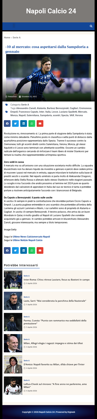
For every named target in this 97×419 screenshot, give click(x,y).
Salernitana (33, 115)
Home (7, 37)
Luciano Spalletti (68, 111)
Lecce (55, 111)
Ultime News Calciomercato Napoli (31, 236)
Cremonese (85, 108)
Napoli (22, 115)
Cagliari (74, 108)
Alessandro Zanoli (26, 108)
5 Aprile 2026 (30, 283)
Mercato (82, 111)
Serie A (17, 37)
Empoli (14, 111)
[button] (14, 25)
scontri (56, 115)
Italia (48, 111)
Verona (79, 115)
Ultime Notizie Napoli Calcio (27, 240)
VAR (72, 115)
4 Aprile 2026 (30, 347)
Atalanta (41, 108)
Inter (41, 111)
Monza (14, 115)
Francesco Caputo (28, 111)
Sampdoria (46, 115)
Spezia (65, 115)
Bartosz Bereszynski (58, 108)
